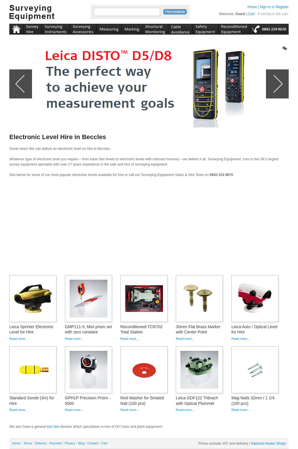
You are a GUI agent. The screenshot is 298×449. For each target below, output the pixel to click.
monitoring (155, 28)
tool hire (53, 427)
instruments (32, 28)
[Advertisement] (149, 228)
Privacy (70, 443)
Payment (55, 443)
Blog (81, 443)
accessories (83, 28)
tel (269, 28)
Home (252, 7)
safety (205, 28)
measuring (108, 28)
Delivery (41, 443)
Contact (92, 443)
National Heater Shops (268, 443)
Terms (27, 443)
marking (131, 28)
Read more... (18, 338)
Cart (251, 14)
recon (234, 28)
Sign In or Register (274, 7)
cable (180, 28)
